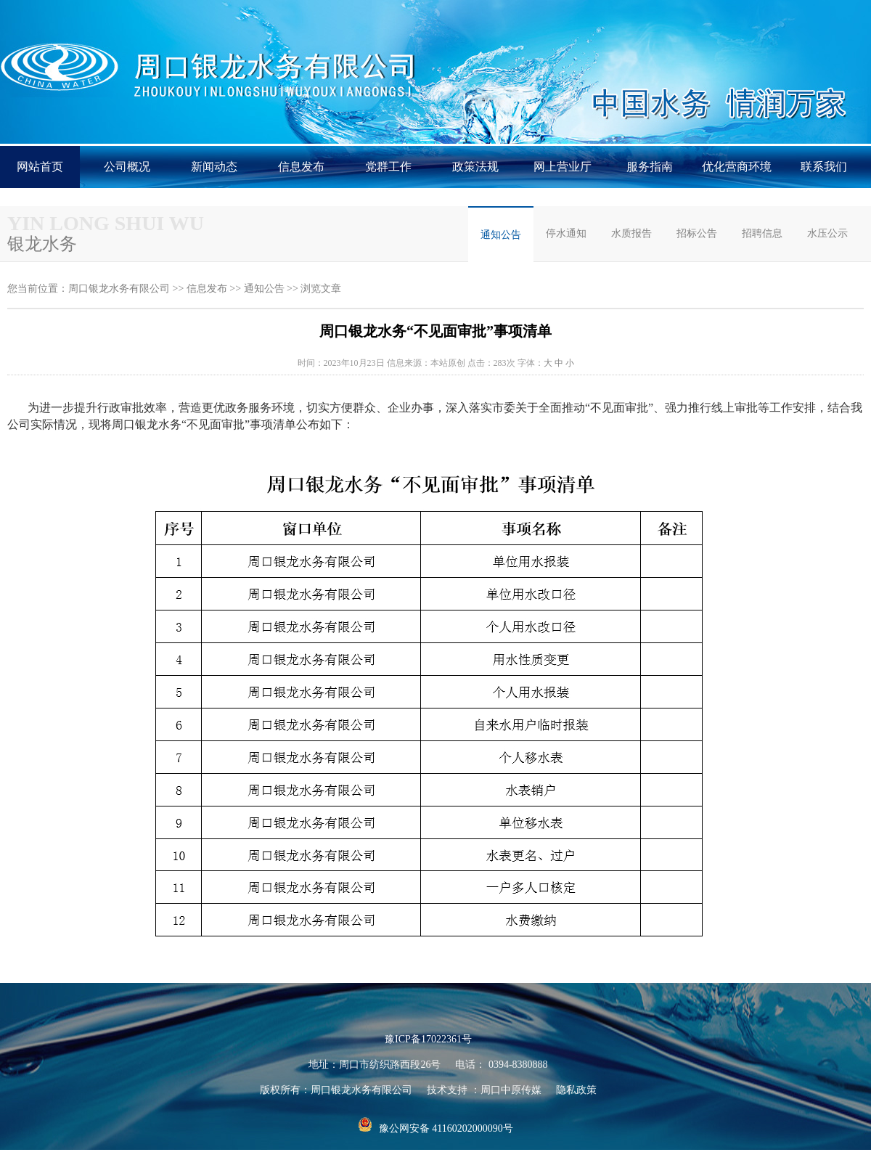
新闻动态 (214, 166)
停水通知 (566, 233)
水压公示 (827, 233)
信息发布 (301, 166)
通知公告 (501, 234)
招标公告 (696, 233)
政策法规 (475, 166)
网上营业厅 (562, 166)
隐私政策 (576, 1090)
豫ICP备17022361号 (428, 1039)
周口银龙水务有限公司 (119, 288)
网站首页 (40, 166)
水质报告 (631, 233)
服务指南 (649, 166)
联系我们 (824, 166)
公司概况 (127, 166)
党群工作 (388, 166)
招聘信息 (762, 233)
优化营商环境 (737, 166)
